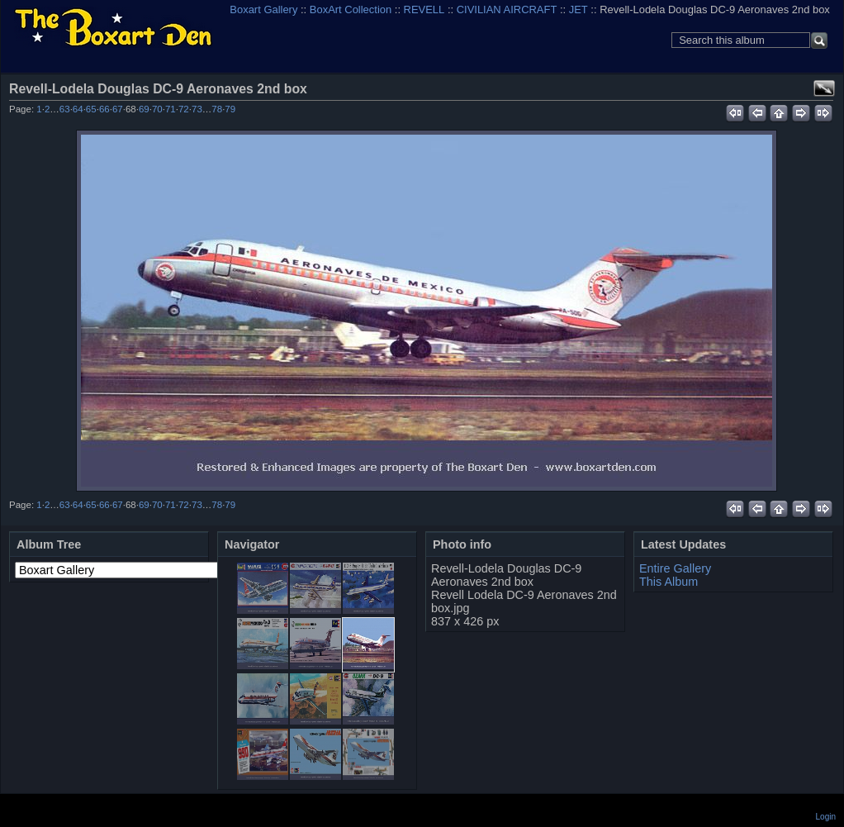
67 (117, 109)
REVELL (424, 9)
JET (578, 9)
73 (197, 109)
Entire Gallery (675, 568)
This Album (668, 581)
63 (64, 109)
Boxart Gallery (263, 9)
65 (91, 109)
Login (826, 816)
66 (104, 109)
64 (78, 109)
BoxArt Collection (350, 9)
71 (170, 109)
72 (183, 109)
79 (230, 109)
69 (144, 109)
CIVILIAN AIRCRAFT (507, 9)
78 (216, 109)
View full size (824, 88)
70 (157, 109)
